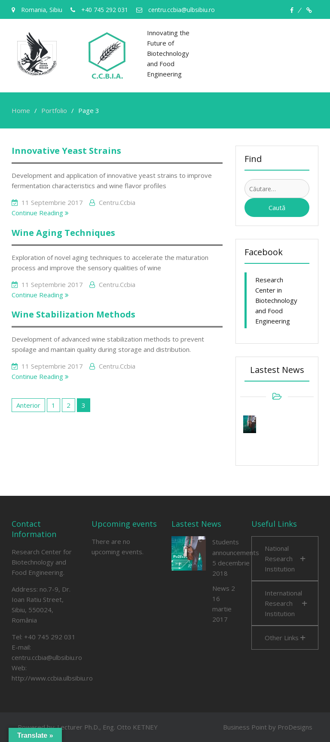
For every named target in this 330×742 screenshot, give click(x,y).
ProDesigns (295, 727)
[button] (284, 558)
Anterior (28, 405)
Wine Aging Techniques (63, 232)
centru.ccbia (117, 202)
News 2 (223, 588)
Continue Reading (40, 212)
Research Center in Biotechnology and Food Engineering (276, 300)
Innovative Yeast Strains (66, 150)
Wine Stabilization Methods (73, 314)
